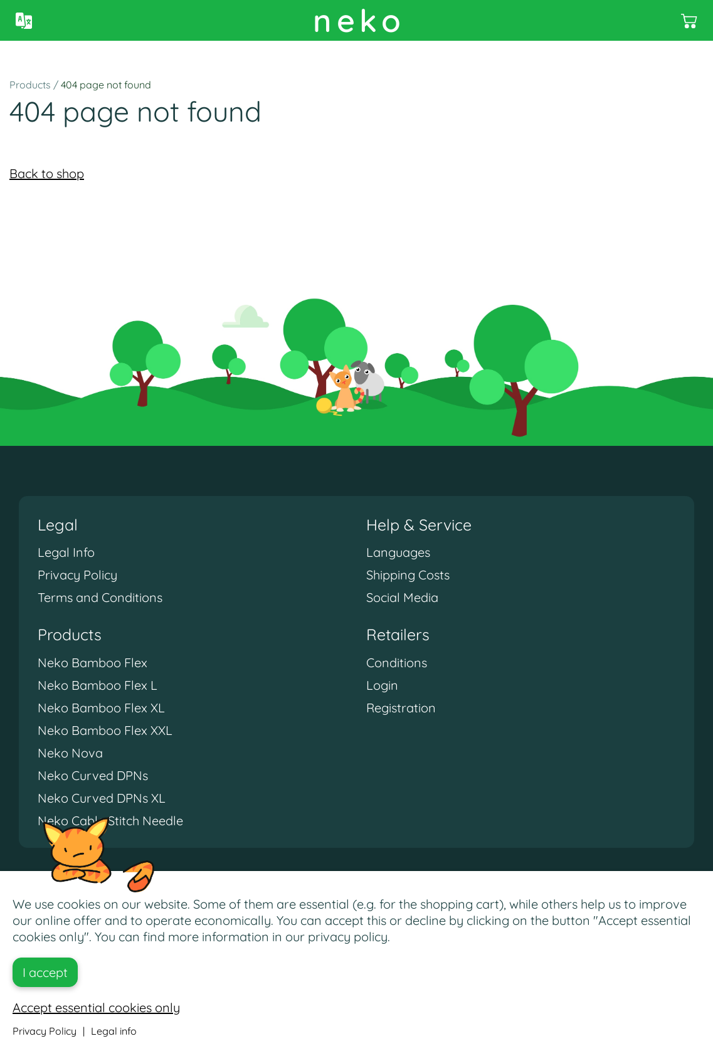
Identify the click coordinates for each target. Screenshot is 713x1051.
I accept (45, 972)
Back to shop (46, 173)
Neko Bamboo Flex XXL (105, 730)
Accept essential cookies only (96, 1007)
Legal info (114, 1031)
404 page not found (106, 84)
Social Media (402, 597)
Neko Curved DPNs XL (102, 798)
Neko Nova (70, 753)
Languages (398, 552)
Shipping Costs (408, 575)
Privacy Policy (77, 575)
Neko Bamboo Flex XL (101, 708)
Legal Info (66, 552)
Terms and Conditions (100, 597)
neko (359, 20)
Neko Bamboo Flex (92, 662)
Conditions (396, 662)
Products (30, 84)
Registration (401, 708)
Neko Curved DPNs (93, 775)
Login (382, 685)
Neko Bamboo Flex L (97, 685)
